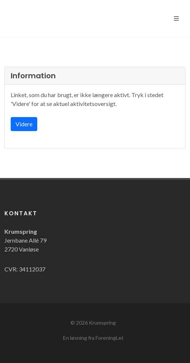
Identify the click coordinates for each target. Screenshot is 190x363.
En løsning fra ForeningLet (93, 338)
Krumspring (102, 322)
